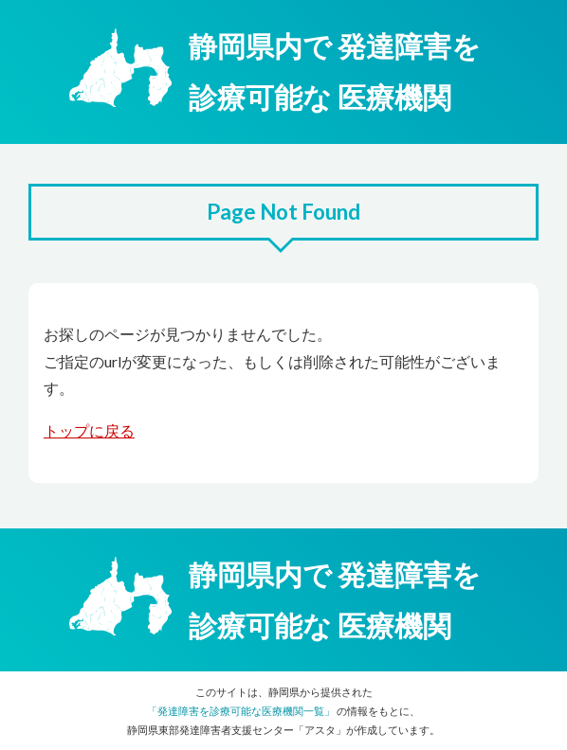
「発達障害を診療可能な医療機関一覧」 (241, 711)
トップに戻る (89, 430)
